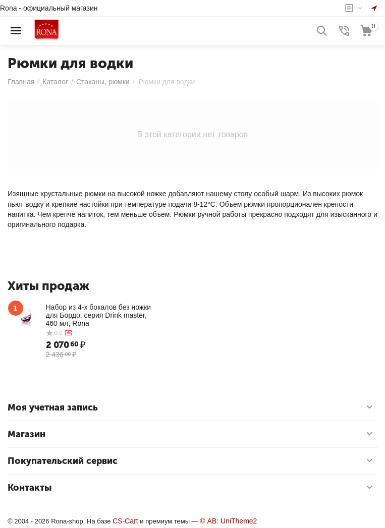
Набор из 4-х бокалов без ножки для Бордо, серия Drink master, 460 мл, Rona (98, 315)
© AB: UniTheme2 (228, 521)
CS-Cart (125, 521)
